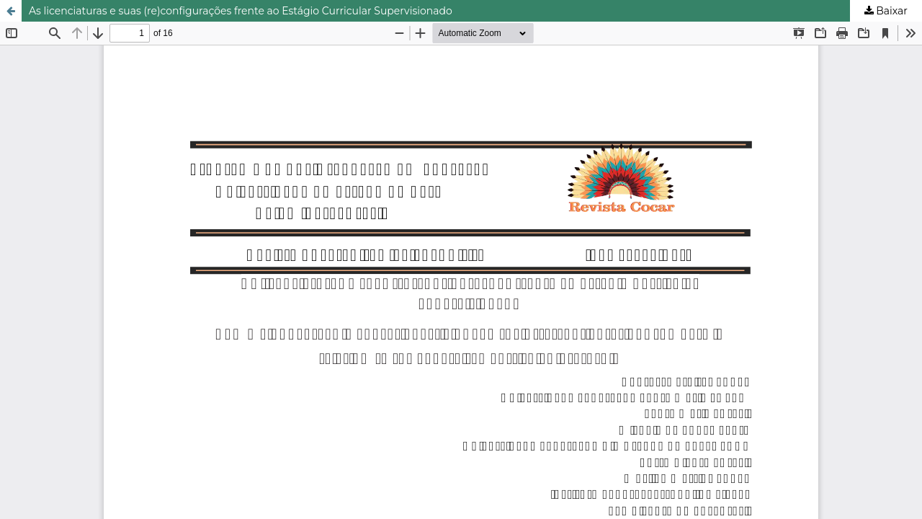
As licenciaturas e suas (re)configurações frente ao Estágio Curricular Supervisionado (240, 10)
